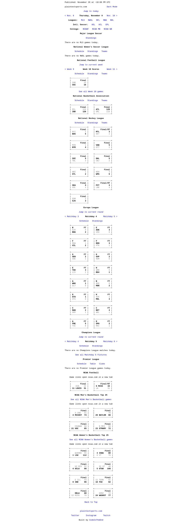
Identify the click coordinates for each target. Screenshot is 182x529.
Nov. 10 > (112, 16)
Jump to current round (91, 212)
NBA (105, 20)
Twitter (75, 515)
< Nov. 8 (69, 16)
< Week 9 (69, 69)
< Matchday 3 (72, 216)
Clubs (102, 364)
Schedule (79, 51)
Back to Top (91, 502)
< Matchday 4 (72, 341)
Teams (104, 51)
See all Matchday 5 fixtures (91, 355)
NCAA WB (108, 29)
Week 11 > (112, 69)
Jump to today (91, 11)
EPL (107, 25)
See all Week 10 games (91, 91)
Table (93, 364)
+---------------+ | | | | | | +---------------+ (79, 412)
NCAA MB (96, 29)
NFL (98, 20)
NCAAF (86, 29)
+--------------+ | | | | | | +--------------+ (79, 82)
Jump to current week (91, 65)
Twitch (106, 515)
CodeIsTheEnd (96, 520)
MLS (83, 20)
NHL (112, 20)
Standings (91, 38)
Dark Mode (111, 7)
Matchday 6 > (110, 341)
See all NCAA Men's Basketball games (91, 399)
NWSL (90, 20)
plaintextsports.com (91, 511)
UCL (100, 25)
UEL (93, 25)
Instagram (91, 515)
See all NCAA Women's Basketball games (91, 440)
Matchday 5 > (110, 216)
